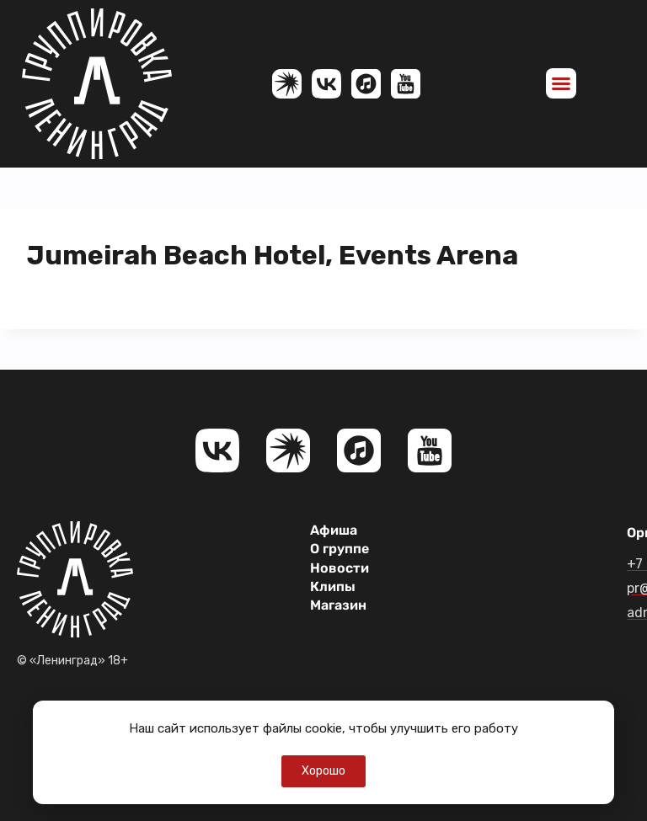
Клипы (333, 586)
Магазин (338, 605)
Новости (339, 568)
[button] (561, 83)
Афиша (333, 530)
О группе (339, 549)
